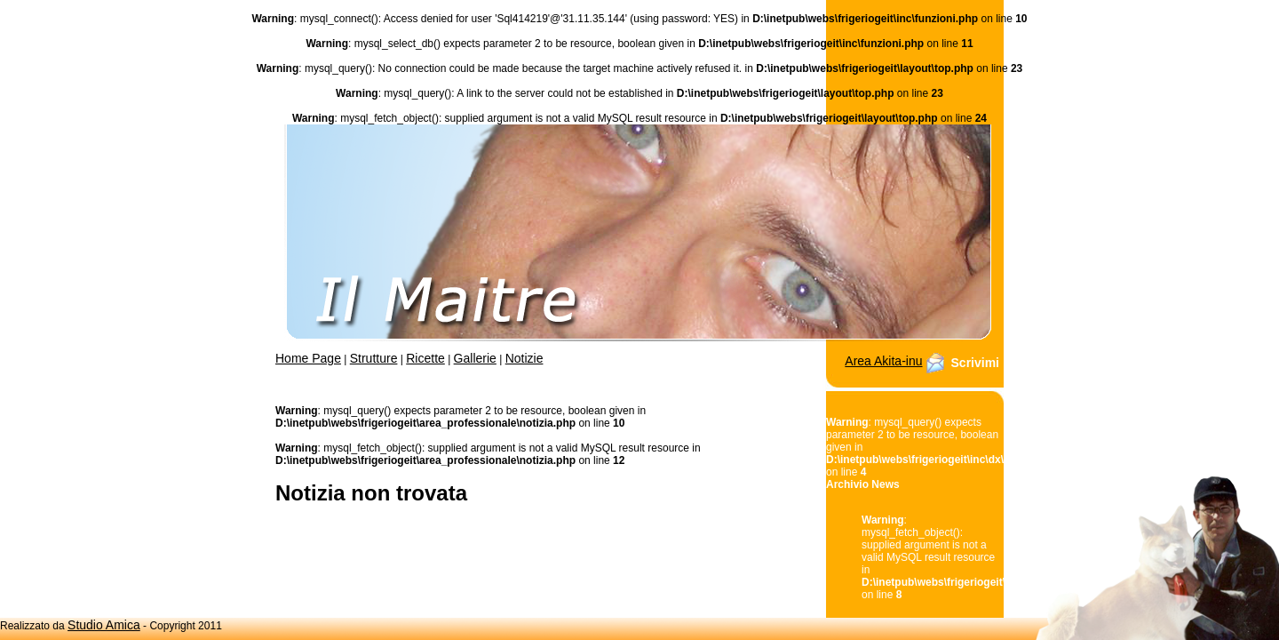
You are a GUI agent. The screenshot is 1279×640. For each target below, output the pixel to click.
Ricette (425, 358)
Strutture (374, 358)
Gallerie (475, 358)
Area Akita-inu (883, 361)
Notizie (524, 358)
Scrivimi (975, 363)
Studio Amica (104, 625)
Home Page (308, 358)
